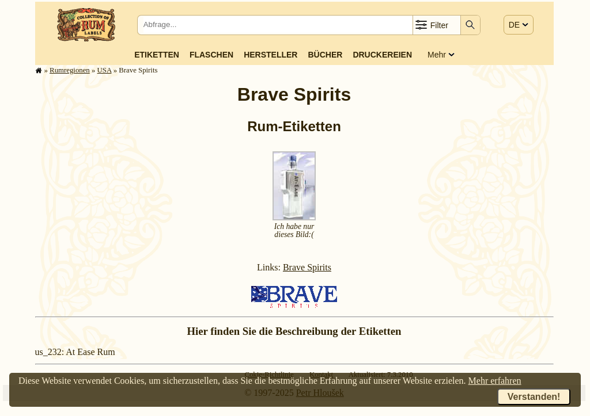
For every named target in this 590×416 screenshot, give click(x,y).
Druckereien (382, 54)
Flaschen (211, 54)
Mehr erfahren (494, 381)
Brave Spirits (307, 267)
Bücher (325, 54)
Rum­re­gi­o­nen (70, 70)
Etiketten (156, 54)
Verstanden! (534, 397)
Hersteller (270, 54)
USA (104, 70)
